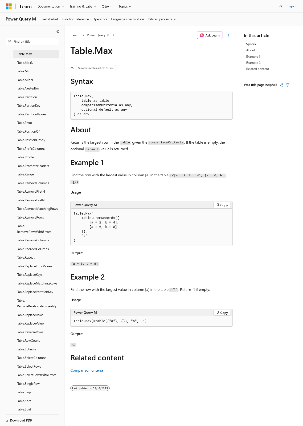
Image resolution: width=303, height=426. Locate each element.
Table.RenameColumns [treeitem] (33, 240)
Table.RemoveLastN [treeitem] (31, 200)
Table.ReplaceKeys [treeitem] (29, 274)
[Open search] (281, 6)
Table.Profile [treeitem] (25, 157)
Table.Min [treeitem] (23, 71)
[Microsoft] (9, 6)
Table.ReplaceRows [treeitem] (30, 314)
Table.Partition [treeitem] (27, 97)
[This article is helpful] (282, 85)
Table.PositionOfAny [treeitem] (31, 140)
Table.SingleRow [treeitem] (28, 383)
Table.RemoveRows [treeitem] (30, 217)
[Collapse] (58, 31)
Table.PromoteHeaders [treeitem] (33, 165)
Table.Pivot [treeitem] (24, 122)
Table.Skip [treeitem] (24, 392)
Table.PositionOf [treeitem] (28, 131)
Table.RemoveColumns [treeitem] (33, 183)
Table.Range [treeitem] (25, 174)
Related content (257, 68)
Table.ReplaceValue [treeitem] (30, 323)
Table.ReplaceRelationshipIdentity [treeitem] (37, 303)
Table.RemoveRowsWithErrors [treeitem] (34, 228)
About (250, 50)
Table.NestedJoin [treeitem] (29, 88)
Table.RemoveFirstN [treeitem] (31, 191)
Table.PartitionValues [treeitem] (31, 114)
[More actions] (228, 35)
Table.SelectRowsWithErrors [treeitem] (36, 375)
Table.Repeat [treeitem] (26, 257)
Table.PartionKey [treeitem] (28, 105)
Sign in (292, 6)
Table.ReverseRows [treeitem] (30, 332)
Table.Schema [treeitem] (26, 349)
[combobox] (32, 41)
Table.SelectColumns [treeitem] (31, 357)
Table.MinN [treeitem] (25, 79)
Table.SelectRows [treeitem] (29, 366)
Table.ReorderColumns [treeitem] (33, 249)
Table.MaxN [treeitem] (25, 62)
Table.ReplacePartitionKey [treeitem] (35, 291)
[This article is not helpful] (287, 85)
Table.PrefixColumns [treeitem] (31, 148)
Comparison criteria (86, 370)
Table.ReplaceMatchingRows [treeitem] (37, 283)
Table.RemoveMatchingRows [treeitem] (37, 208)
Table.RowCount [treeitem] (28, 340)
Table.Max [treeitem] (24, 54)
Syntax (251, 44)
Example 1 (253, 56)
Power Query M (98, 35)
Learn (75, 35)
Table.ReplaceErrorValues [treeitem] (34, 266)
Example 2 (253, 62)
